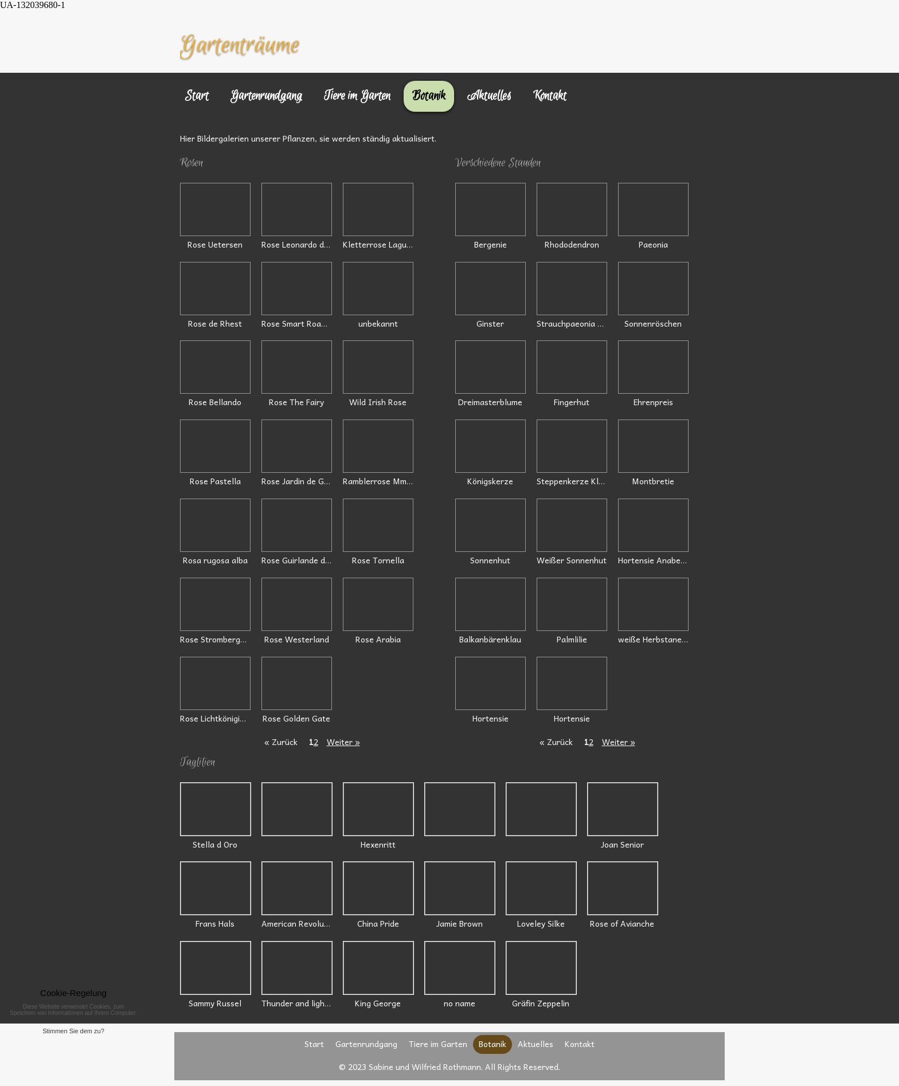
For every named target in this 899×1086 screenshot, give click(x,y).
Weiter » (343, 741)
